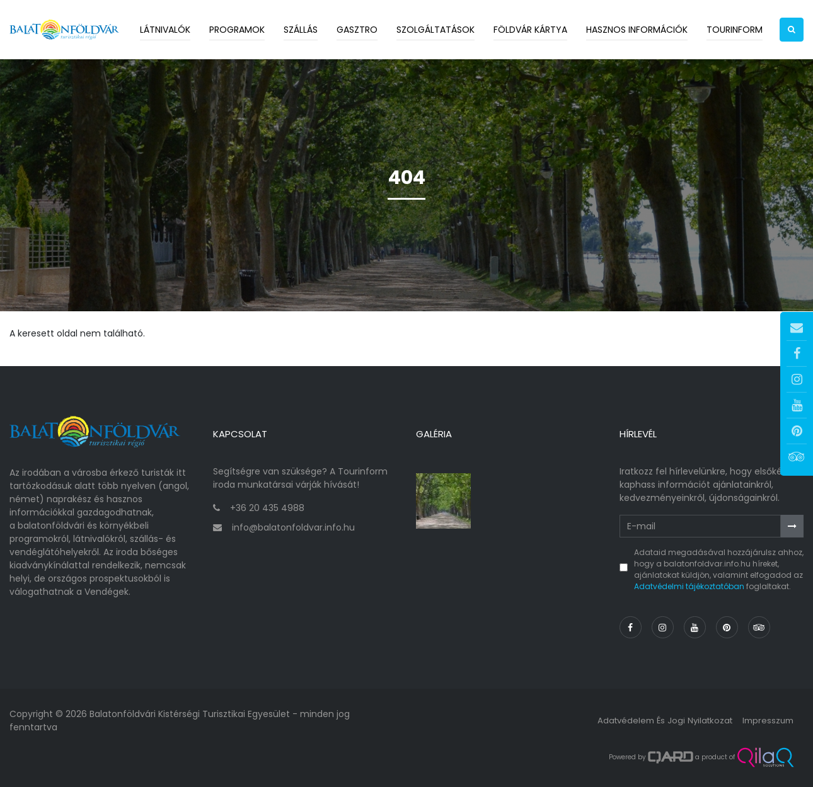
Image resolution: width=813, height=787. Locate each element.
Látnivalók (165, 29)
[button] (792, 30)
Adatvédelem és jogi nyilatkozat (658, 720)
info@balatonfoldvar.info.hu (293, 527)
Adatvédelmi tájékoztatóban (689, 586)
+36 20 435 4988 (267, 508)
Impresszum (766, 720)
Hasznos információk (637, 29)
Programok (237, 29)
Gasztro (357, 29)
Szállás (301, 29)
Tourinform (734, 29)
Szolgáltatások (435, 29)
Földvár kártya (530, 29)
